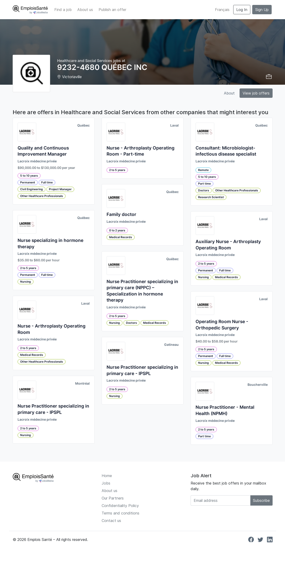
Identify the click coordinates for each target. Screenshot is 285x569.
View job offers (256, 93)
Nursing (25, 281)
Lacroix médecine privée (37, 161)
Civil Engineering (31, 189)
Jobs (106, 483)
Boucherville (258, 385)
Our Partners (113, 498)
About (229, 93)
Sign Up (262, 9)
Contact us (111, 520)
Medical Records (31, 355)
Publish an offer (112, 9)
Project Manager (60, 189)
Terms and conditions (120, 513)
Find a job (63, 9)
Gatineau (171, 345)
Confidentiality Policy (120, 505)
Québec (83, 125)
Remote (203, 170)
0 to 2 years (117, 230)
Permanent (27, 182)
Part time (204, 183)
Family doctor (121, 214)
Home (107, 475)
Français (222, 9)
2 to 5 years (28, 268)
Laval (85, 303)
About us (85, 9)
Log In (241, 9)
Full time (47, 182)
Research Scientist (211, 197)
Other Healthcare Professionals (41, 196)
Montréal (82, 383)
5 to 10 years (29, 175)
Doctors (131, 323)
